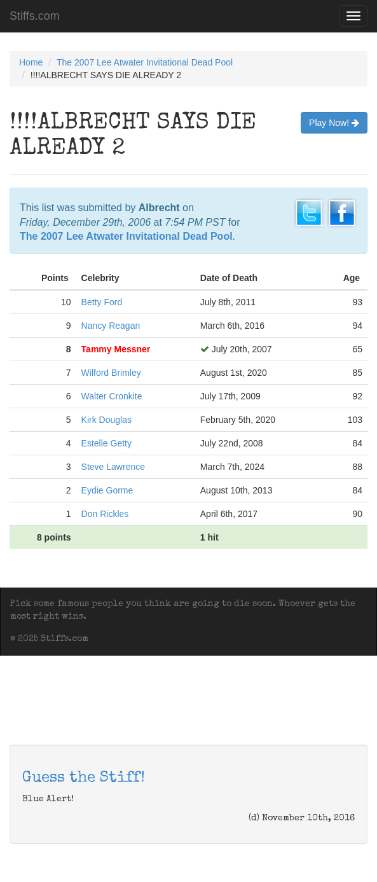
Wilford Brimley (111, 373)
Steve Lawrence (113, 467)
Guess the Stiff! (83, 778)
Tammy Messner (116, 349)
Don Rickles (105, 514)
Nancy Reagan (111, 325)
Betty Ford (102, 302)
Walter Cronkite (111, 396)
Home (31, 62)
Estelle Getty (106, 443)
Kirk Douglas (106, 420)
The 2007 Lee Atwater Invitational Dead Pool (145, 62)
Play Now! (334, 123)
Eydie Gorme (107, 490)
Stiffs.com (35, 16)
